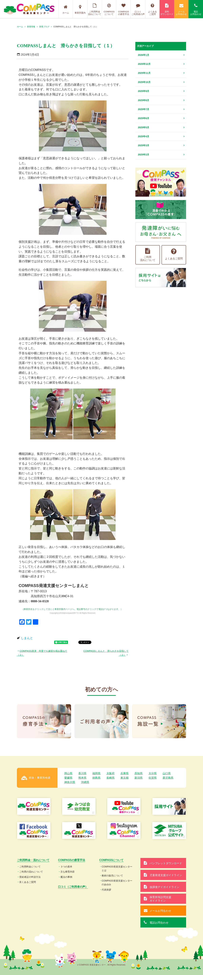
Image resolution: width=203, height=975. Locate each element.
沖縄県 (85, 782)
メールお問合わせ (181, 9)
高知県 (138, 773)
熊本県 (82, 777)
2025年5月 (143, 127)
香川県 (82, 773)
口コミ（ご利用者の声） (73, 886)
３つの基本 (66, 866)
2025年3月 (143, 145)
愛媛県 (68, 777)
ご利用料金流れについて (94, 9)
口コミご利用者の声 (138, 9)
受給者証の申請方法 (30, 877)
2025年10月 (144, 82)
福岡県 (96, 773)
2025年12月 (144, 64)
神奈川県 (69, 782)
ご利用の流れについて (31, 871)
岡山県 (68, 773)
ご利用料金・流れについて (33, 860)
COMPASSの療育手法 (123, 9)
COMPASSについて (109, 9)
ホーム (66, 9)
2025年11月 (144, 73)
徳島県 (96, 777)
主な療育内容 (67, 871)
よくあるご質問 (152, 9)
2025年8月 (143, 100)
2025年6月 (143, 118)
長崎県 (110, 777)
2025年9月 (143, 91)
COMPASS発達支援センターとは (117, 868)
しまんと (27, 638)
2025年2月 (143, 154)
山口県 (167, 773)
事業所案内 (80, 9)
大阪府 (110, 773)
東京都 (124, 777)
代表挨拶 (106, 889)
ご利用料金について (30, 866)
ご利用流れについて (147, 254)
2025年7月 (143, 109)
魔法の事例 (66, 877)
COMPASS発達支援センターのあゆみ (117, 882)
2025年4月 (143, 136)
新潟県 (138, 777)
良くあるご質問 (27, 882)
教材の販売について (112, 875)
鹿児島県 (168, 777)
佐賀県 (153, 777)
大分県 (153, 773)
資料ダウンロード (167, 9)
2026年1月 (143, 55)
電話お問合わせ (195, 9)
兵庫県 (124, 773)
